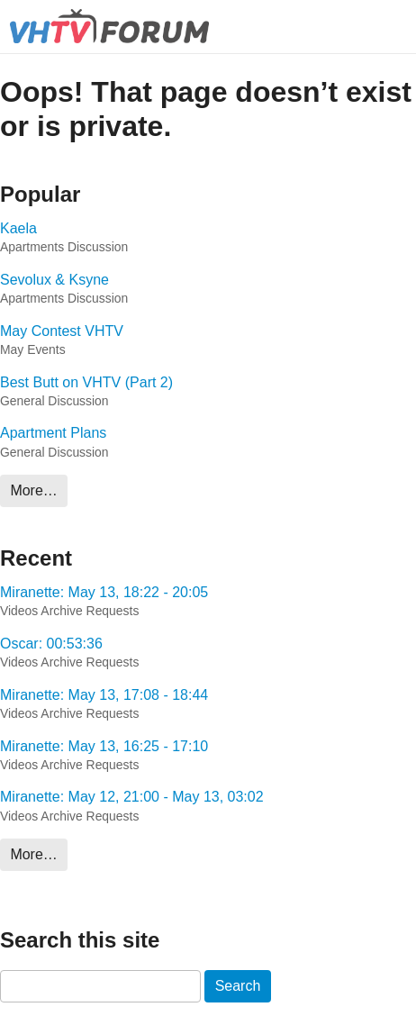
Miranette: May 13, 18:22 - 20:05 (104, 592)
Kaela (18, 228)
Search (238, 985)
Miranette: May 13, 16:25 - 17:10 (104, 746)
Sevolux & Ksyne (54, 279)
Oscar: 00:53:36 (51, 643)
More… (33, 490)
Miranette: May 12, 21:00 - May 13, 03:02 (132, 796)
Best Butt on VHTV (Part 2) (86, 382)
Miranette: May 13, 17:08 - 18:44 (104, 695)
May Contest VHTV (61, 331)
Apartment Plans (53, 432)
